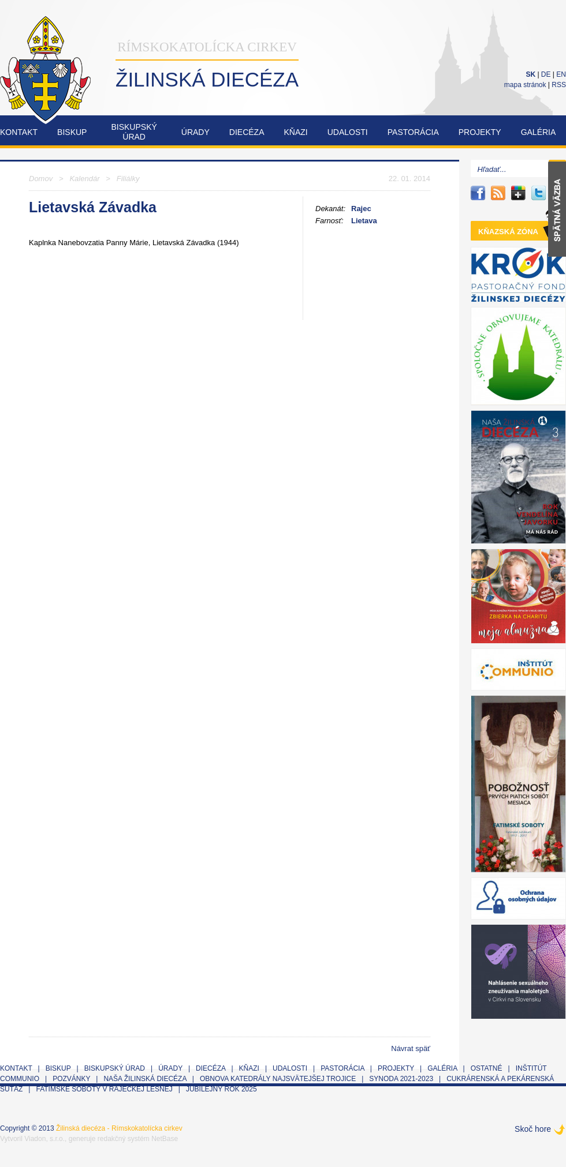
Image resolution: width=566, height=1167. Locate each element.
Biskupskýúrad (134, 131)
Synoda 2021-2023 (401, 1079)
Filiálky (128, 178)
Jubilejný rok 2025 (221, 1089)
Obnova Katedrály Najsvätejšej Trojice (278, 1079)
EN (561, 74)
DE (546, 74)
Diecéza (247, 132)
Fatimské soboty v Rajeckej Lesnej (105, 1089)
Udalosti (347, 132)
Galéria (538, 132)
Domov (41, 178)
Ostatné (486, 1068)
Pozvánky (71, 1079)
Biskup (72, 132)
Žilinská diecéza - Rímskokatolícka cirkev (119, 1128)
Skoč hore (533, 1129)
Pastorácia (413, 132)
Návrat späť (410, 1048)
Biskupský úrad (114, 1068)
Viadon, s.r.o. (44, 1139)
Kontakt (19, 132)
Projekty (480, 132)
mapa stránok (525, 85)
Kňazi (296, 132)
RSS (559, 85)
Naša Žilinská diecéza (144, 1079)
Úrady (195, 132)
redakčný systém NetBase (138, 1139)
